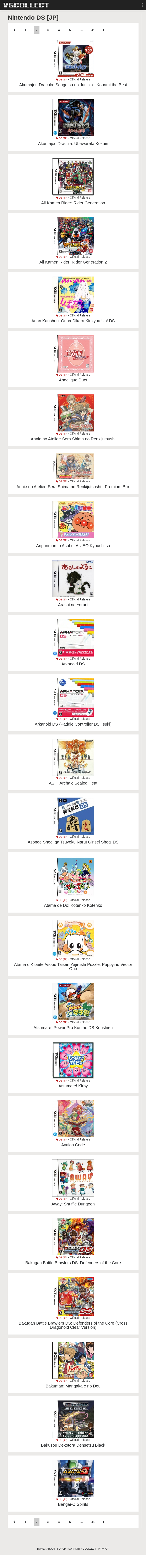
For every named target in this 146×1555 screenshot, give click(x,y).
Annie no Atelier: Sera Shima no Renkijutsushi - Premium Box (73, 486)
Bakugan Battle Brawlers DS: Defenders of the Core (73, 1262)
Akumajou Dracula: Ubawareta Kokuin (73, 143)
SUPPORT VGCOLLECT (82, 1548)
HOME (41, 1548)
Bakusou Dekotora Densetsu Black (73, 1445)
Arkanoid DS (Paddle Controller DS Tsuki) (73, 724)
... (81, 30)
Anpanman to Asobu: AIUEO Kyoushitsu (73, 545)
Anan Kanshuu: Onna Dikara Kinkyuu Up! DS (73, 321)
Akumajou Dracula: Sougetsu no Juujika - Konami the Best (73, 85)
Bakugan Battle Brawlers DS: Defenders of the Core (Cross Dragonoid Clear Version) (73, 1325)
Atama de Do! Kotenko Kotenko (73, 905)
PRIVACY (103, 1548)
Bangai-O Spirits (73, 1504)
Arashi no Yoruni (73, 605)
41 (93, 30)
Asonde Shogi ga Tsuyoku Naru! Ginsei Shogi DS (73, 842)
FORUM (61, 1548)
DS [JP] (61, 79)
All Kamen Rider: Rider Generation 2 (73, 262)
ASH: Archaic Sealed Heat (73, 783)
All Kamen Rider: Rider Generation (73, 203)
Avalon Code (73, 1145)
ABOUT (51, 1548)
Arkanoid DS (73, 664)
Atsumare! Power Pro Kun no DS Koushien (73, 1027)
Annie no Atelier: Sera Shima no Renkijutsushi (73, 439)
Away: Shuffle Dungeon (73, 1204)
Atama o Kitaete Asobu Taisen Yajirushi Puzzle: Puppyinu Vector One (73, 966)
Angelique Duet (73, 380)
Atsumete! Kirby (73, 1086)
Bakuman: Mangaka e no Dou (73, 1386)
